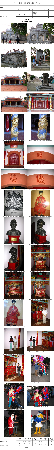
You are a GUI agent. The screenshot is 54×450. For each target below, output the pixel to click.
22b (25, 12)
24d (36, 13)
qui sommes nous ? (29, 5)
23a (29, 12)
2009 (5, 5)
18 (40, 11)
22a (23, 12)
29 (24, 14)
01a (39, 15)
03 (51, 15)
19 (45, 11)
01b (41, 15)
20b (52, 11)
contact (50, 5)
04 (19, 17)
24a (34, 12)
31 (35, 14)
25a (39, 12)
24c (34, 13)
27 (51, 12)
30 (29, 14)
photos (2, 5)
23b (31, 12)
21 (19, 12)
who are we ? (39, 5)
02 (45, 15)
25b (41, 12)
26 (45, 12)
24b (36, 12)
